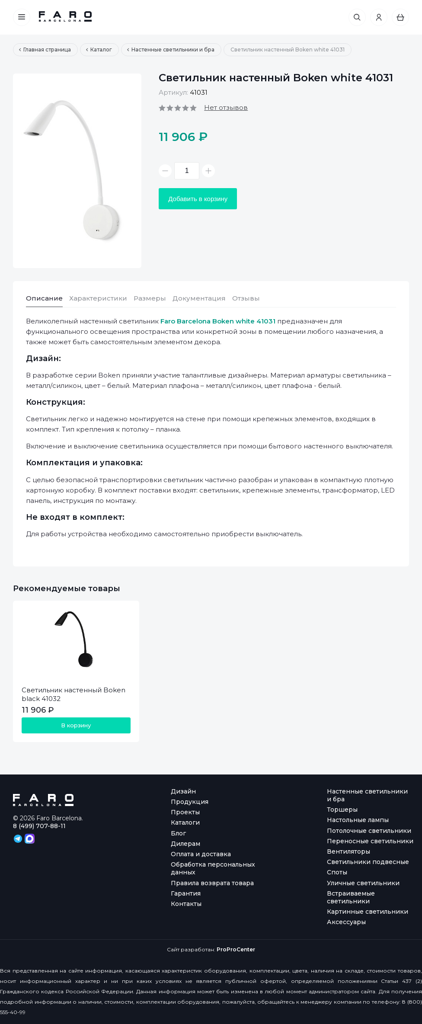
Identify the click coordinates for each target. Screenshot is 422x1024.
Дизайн (183, 791)
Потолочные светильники (369, 831)
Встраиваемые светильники (351, 897)
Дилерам (185, 844)
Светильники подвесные (368, 862)
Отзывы (246, 298)
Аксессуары (346, 922)
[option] (77, 171)
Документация (199, 298)
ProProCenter (236, 949)
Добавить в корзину (197, 198)
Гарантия (186, 893)
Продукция (189, 802)
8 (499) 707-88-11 (39, 826)
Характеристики (98, 298)
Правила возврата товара (212, 883)
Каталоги (185, 822)
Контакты (186, 904)
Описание (44, 298)
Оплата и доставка (201, 854)
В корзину (76, 725)
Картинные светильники (367, 911)
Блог (178, 833)
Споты (337, 872)
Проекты (185, 812)
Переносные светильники (370, 841)
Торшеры (342, 809)
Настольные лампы (358, 820)
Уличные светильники (363, 883)
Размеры (150, 298)
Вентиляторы (348, 851)
